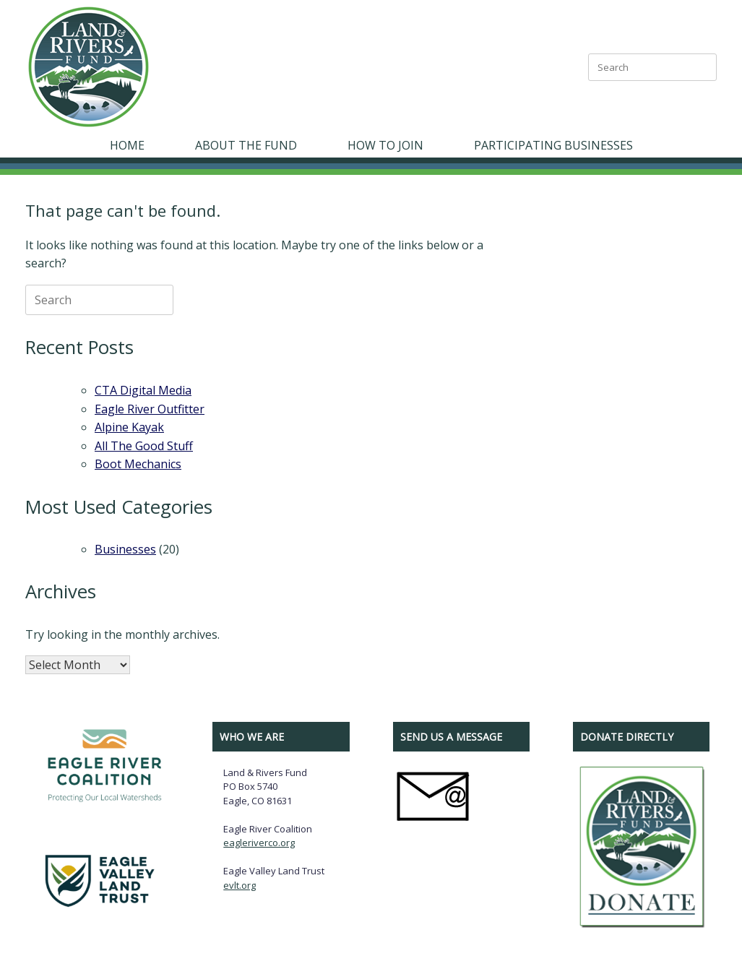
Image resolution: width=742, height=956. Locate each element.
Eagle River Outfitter (149, 409)
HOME (127, 145)
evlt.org (239, 885)
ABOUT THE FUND (246, 145)
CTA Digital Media (143, 390)
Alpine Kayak (129, 427)
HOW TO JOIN (385, 145)
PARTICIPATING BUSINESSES (553, 145)
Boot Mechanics (138, 464)
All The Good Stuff (144, 446)
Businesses (125, 549)
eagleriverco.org (259, 842)
